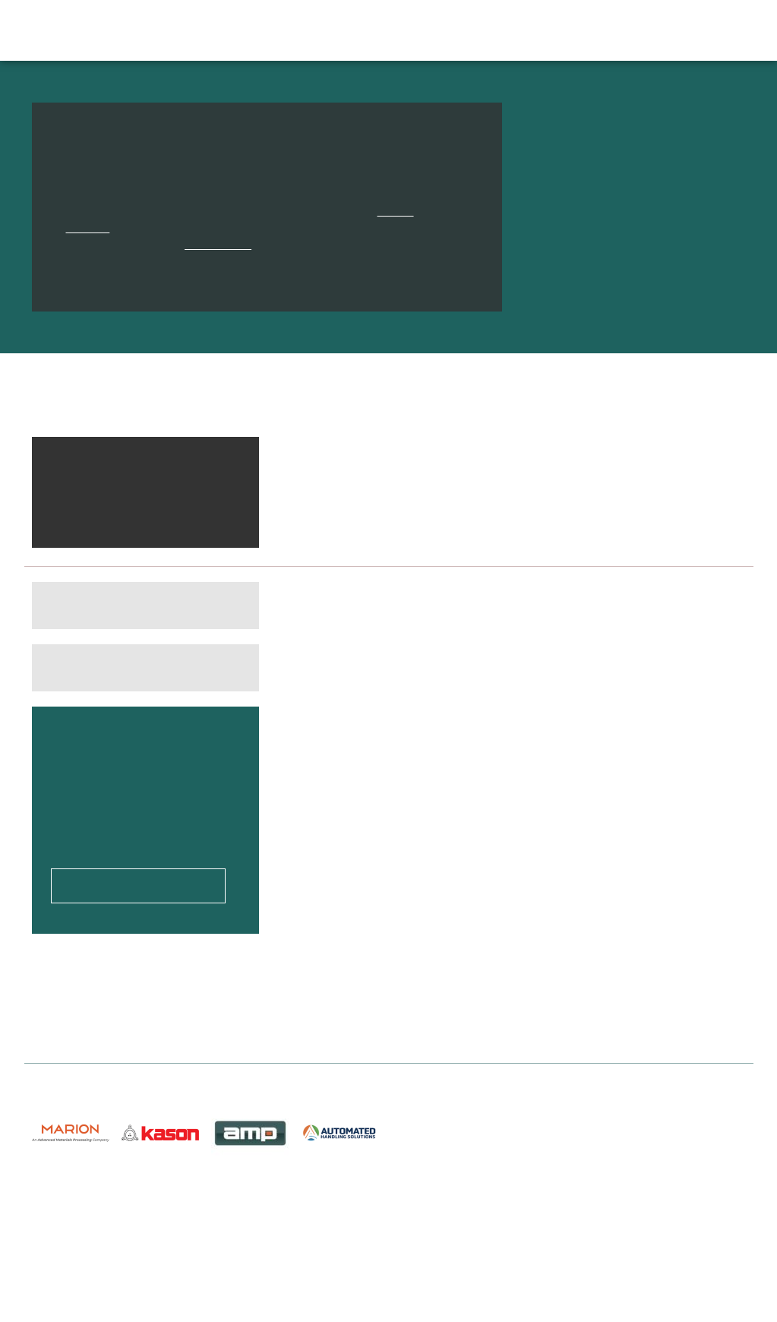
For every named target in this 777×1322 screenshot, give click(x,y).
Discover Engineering (126, 29)
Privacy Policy (251, 1258)
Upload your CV (138, 844)
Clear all (222, 457)
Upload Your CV (74, 1207)
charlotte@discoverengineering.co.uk (646, 1234)
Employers (443, 30)
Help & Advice (523, 30)
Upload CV (707, 30)
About (590, 30)
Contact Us (243, 1224)
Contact (642, 30)
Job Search (292, 30)
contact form (215, 244)
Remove (226, 483)
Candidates (368, 30)
